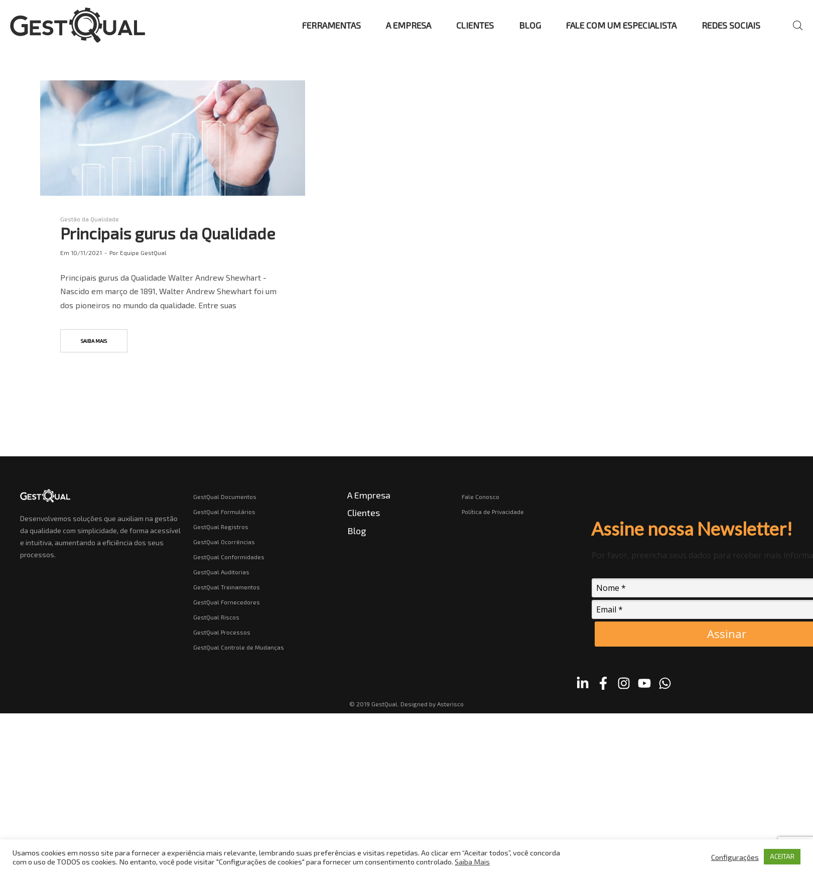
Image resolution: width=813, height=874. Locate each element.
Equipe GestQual (143, 252)
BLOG (530, 25)
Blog (356, 530)
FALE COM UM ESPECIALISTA (621, 25)
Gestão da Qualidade (89, 218)
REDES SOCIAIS (731, 25)
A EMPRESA (408, 25)
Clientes (363, 512)
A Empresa (368, 495)
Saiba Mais (472, 861)
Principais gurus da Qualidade (167, 232)
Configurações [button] (735, 856)
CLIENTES (475, 25)
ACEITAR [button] (782, 856)
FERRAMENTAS (331, 25)
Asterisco (450, 703)
